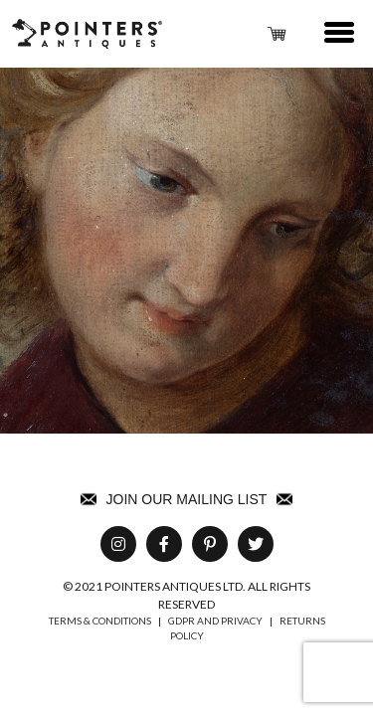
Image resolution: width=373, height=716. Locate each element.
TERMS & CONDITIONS (100, 620)
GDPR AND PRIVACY (215, 620)
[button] (340, 34)
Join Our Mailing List (187, 499)
